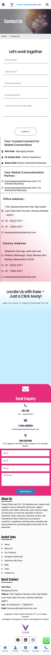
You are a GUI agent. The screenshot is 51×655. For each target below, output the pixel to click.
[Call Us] (45, 647)
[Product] (25, 647)
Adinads (46, 619)
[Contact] (35, 647)
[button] (47, 4)
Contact (35, 651)
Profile (15, 651)
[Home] (5, 647)
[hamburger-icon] (3, 4)
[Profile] (15, 647)
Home (3, 36)
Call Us (46, 651)
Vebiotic (25, 619)
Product (25, 651)
